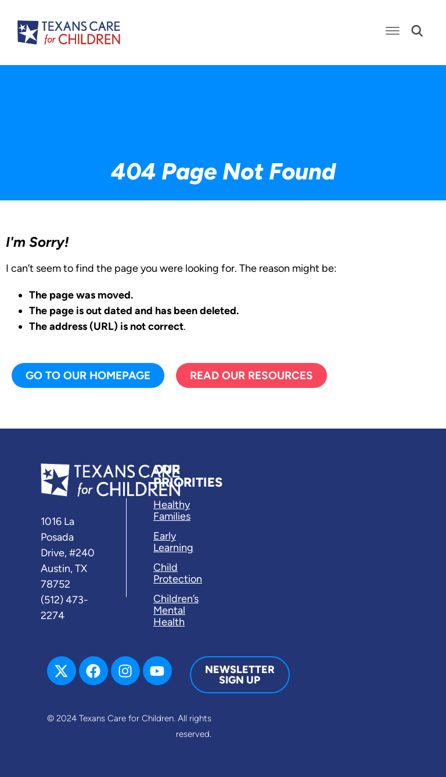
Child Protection (177, 573)
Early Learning (173, 542)
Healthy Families (171, 510)
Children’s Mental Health (176, 610)
